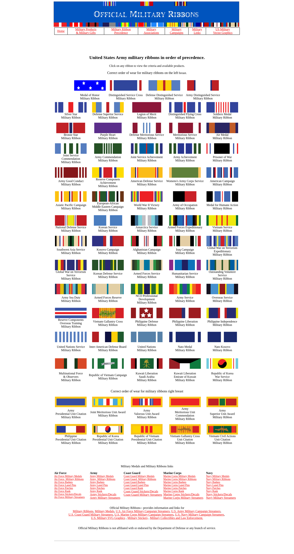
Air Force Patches (63, 488)
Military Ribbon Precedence (121, 31)
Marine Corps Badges (174, 482)
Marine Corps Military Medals (179, 476)
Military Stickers (138, 518)
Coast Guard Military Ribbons (140, 479)
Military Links (197, 31)
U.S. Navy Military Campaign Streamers (199, 514)
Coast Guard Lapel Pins (136, 485)
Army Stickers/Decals (103, 494)
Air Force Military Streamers (69, 497)
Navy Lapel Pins (215, 485)
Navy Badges (213, 482)
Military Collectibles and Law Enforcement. (176, 518)
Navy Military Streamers (221, 497)
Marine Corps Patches (175, 488)
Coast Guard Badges (134, 482)
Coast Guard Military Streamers (143, 494)
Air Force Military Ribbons (69, 479)
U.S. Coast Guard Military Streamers (90, 514)
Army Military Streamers (105, 497)
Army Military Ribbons (103, 479)
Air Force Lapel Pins (65, 485)
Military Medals (104, 511)
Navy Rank (212, 491)
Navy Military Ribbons (218, 479)
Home (61, 31)
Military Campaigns (176, 31)
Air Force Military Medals (68, 476)
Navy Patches (213, 488)
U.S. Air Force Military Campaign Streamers (143, 511)
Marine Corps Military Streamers (183, 497)
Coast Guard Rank (133, 488)
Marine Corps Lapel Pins (176, 485)
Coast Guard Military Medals (139, 476)
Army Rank (96, 491)
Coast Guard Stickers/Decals (141, 491)
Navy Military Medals (217, 476)
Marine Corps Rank (173, 491)
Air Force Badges (63, 482)
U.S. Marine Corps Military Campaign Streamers (143, 514)
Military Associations (151, 31)
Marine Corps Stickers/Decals (181, 494)
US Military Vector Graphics (222, 31)
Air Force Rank (62, 491)
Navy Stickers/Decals (219, 494)
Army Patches (97, 488)
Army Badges (97, 482)
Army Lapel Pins (99, 485)
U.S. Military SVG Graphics (108, 518)
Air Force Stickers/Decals (67, 494)
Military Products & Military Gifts (85, 31)
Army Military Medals (102, 476)
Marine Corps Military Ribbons (179, 479)
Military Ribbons (83, 511)
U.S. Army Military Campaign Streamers (195, 511)
